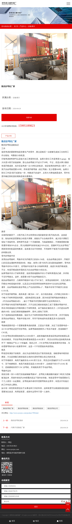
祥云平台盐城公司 (64, 515)
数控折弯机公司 (53, 408)
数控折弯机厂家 (8, 408)
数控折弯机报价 (17, 420)
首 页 (16, 26)
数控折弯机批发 (38, 408)
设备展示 (31, 26)
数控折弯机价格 (23, 408)
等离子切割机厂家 (18, 427)
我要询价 (29, 117)
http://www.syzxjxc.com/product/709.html (24, 413)
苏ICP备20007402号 (45, 515)
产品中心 (23, 26)
